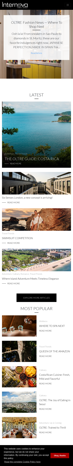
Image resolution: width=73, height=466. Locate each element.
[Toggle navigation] (68, 5)
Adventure (9, 153)
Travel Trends (21, 153)
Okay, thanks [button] (60, 455)
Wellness (43, 321)
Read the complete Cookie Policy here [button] (22, 462)
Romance (25, 274)
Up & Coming (55, 423)
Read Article (36, 53)
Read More (13, 202)
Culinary (16, 274)
